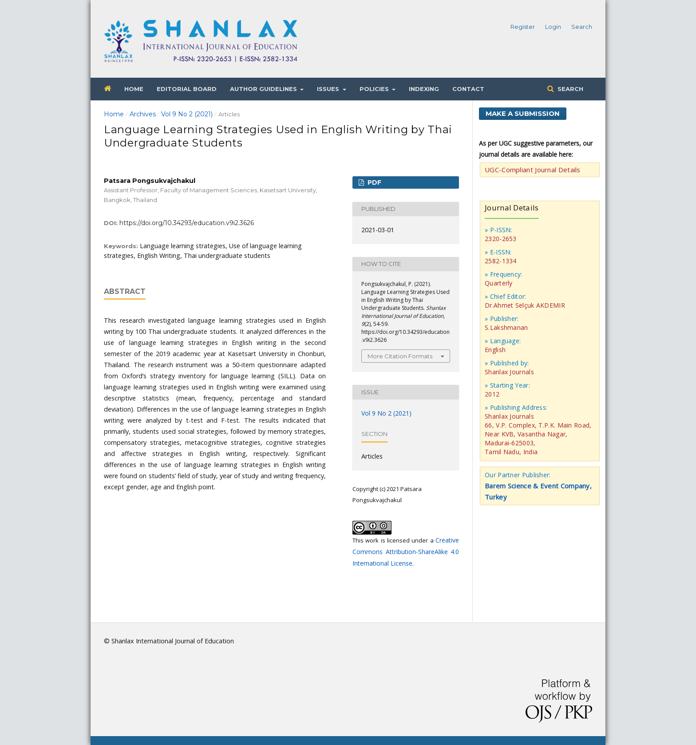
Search (569, 88)
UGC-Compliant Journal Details (533, 169)
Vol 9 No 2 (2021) (187, 114)
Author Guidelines (264, 88)
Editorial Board (187, 88)
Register (522, 26)
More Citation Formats (400, 356)
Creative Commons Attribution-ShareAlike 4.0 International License (405, 551)
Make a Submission (523, 113)
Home (133, 88)
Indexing (424, 88)
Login (553, 26)
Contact (468, 88)
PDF (373, 182)
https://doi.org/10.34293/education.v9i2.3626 (186, 223)
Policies (375, 88)
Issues (329, 88)
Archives (143, 114)
